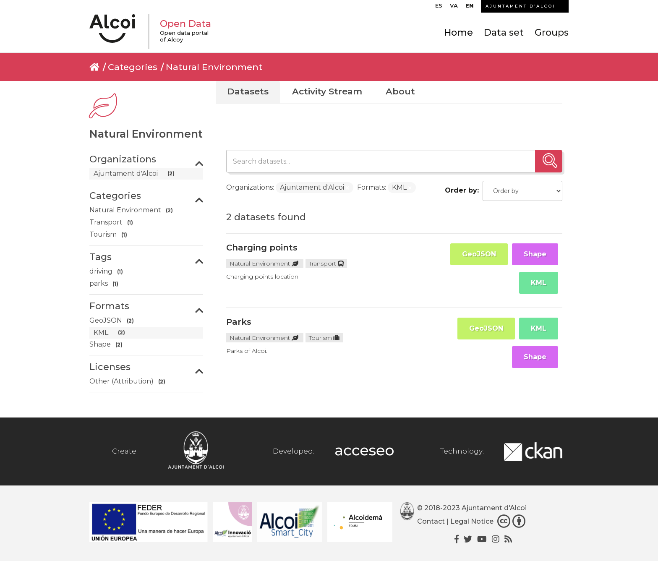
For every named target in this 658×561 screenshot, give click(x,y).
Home (458, 32)
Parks (238, 322)
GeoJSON (479, 254)
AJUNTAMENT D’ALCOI (520, 6)
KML (538, 283)
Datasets (248, 91)
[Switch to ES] (438, 7)
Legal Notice (472, 521)
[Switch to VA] (454, 7)
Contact (431, 521)
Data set (504, 32)
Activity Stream (327, 91)
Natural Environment (214, 67)
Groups (552, 32)
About (400, 91)
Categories (132, 67)
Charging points (262, 248)
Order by (461, 190)
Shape (535, 254)
